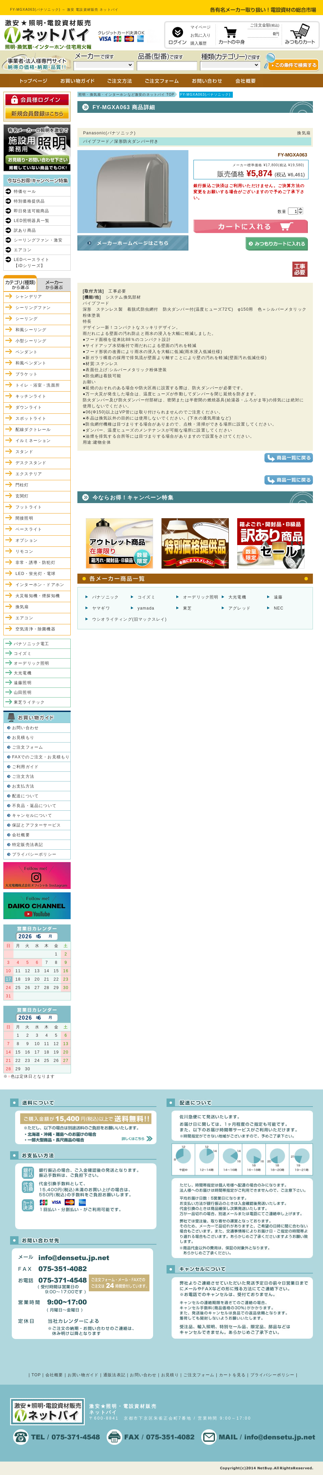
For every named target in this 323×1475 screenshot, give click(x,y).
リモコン (24, 551)
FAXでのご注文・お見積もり (41, 757)
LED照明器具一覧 (31, 220)
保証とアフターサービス (36, 825)
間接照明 (24, 518)
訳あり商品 (25, 230)
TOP (36, 1375)
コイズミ (146, 597)
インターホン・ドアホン (39, 584)
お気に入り (200, 35)
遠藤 (278, 597)
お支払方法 (23, 786)
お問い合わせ (25, 727)
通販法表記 (114, 1375)
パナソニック (105, 597)
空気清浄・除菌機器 (35, 629)
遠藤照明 (23, 682)
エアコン (23, 250)
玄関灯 (22, 496)
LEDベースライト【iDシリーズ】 (31, 262)
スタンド (24, 451)
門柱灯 (22, 485)
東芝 (187, 608)
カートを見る (232, 1375)
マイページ (200, 27)
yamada (146, 608)
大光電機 (237, 597)
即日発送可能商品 (31, 211)
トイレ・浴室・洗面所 (37, 385)
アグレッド (239, 608)
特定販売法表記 (27, 844)
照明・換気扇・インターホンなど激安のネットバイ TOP (126, 94)
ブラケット (26, 374)
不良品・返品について (34, 805)
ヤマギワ (101, 608)
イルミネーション (33, 440)
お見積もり (23, 737)
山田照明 (23, 692)
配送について (25, 796)
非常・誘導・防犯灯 (35, 562)
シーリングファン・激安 (38, 240)
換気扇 (22, 607)
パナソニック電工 (31, 643)
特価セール (25, 191)
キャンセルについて (32, 815)
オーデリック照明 (201, 597)
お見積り (170, 1375)
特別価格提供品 (29, 201)
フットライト (28, 507)
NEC (279, 608)
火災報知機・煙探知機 (37, 595)
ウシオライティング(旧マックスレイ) (129, 619)
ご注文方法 (23, 776)
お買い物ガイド (83, 1375)
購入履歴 (198, 43)
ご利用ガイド (25, 766)
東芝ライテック (29, 702)
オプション (26, 540)
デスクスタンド (30, 462)
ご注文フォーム (27, 747)
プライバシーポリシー (34, 854)
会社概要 (21, 835)
